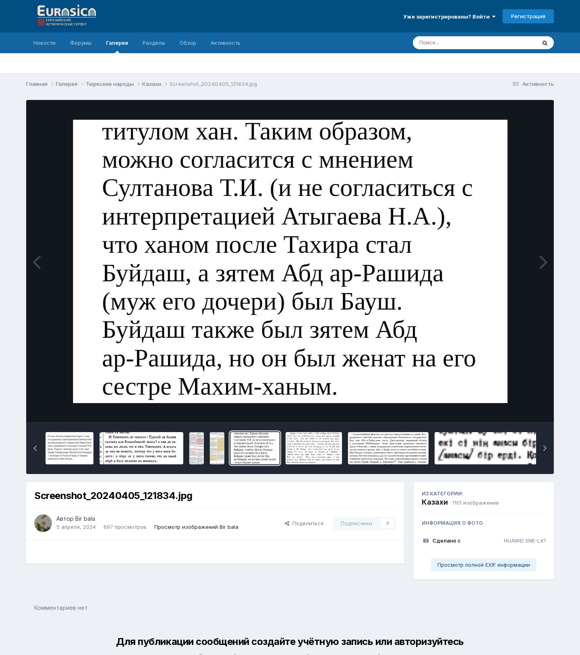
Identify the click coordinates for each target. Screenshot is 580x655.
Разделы (154, 43)
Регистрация (528, 16)
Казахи (435, 502)
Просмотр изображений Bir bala (196, 527)
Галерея (117, 46)
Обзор (188, 43)
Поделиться (304, 523)
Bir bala (85, 518)
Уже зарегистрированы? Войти (449, 16)
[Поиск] (459, 42)
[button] (35, 448)
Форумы (80, 43)
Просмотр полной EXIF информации (483, 564)
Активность (225, 43)
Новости (44, 43)
